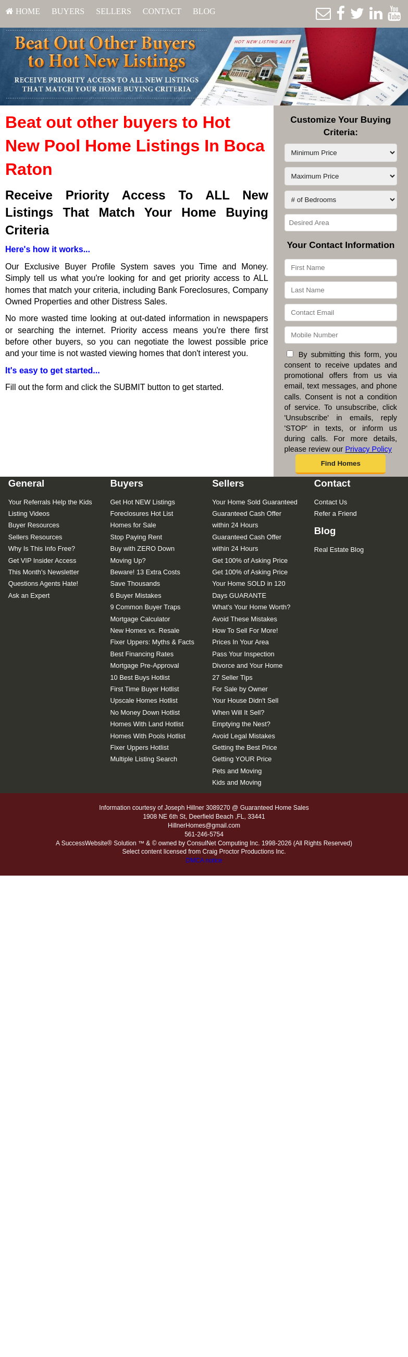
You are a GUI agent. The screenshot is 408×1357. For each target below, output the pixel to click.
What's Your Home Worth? (251, 607)
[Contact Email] (341, 312)
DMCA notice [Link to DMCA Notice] (204, 860)
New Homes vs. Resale (144, 630)
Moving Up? (127, 560)
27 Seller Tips (232, 677)
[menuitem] (23, 11)
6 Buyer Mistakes (135, 595)
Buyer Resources (33, 525)
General (26, 483)
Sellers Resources (35, 537)
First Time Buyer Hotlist (144, 689)
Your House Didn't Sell (245, 700)
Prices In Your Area (240, 642)
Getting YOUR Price (241, 759)
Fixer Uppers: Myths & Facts (152, 642)
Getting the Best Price (244, 747)
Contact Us (330, 502)
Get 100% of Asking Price (250, 560)
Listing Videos (29, 513)
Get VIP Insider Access (42, 560)
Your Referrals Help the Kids (50, 502)
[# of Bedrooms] (341, 200)
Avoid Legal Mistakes (243, 736)
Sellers (113, 11)
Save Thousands (135, 583)
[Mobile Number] (341, 335)
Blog (204, 11)
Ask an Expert (29, 595)
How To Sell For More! (245, 630)
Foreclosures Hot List (141, 513)
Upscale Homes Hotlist (143, 700)
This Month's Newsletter (43, 572)
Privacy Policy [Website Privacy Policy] (368, 449)
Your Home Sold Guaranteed (255, 502)
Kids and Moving (237, 782)
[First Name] (341, 267)
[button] (340, 464)
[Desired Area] (341, 222)
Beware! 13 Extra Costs (145, 572)
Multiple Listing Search (143, 759)
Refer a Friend (335, 513)
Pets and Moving (237, 771)
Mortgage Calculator (140, 619)
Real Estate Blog (339, 549)
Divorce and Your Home (247, 665)
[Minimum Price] (341, 153)
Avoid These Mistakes (244, 619)
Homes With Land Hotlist (146, 724)
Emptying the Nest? (241, 724)
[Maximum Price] (341, 176)
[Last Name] (341, 290)
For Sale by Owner (240, 689)
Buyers (68, 11)
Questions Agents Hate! (43, 583)
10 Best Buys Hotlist (140, 677)
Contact (162, 11)
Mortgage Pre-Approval (144, 665)
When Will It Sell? (238, 712)
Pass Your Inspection (243, 654)
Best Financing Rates (142, 654)
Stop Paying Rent (136, 537)
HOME (23, 11)
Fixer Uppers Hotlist (139, 747)
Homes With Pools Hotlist (147, 736)
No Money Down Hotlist (145, 712)
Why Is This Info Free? (42, 548)
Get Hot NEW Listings (142, 502)
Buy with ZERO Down (142, 548)
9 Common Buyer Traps (145, 607)
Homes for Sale (133, 525)
